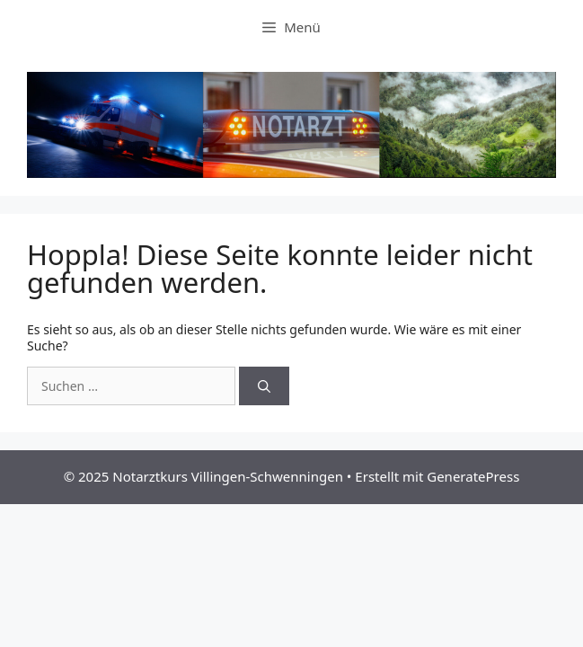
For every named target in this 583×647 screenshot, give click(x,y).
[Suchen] (264, 386)
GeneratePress (473, 476)
